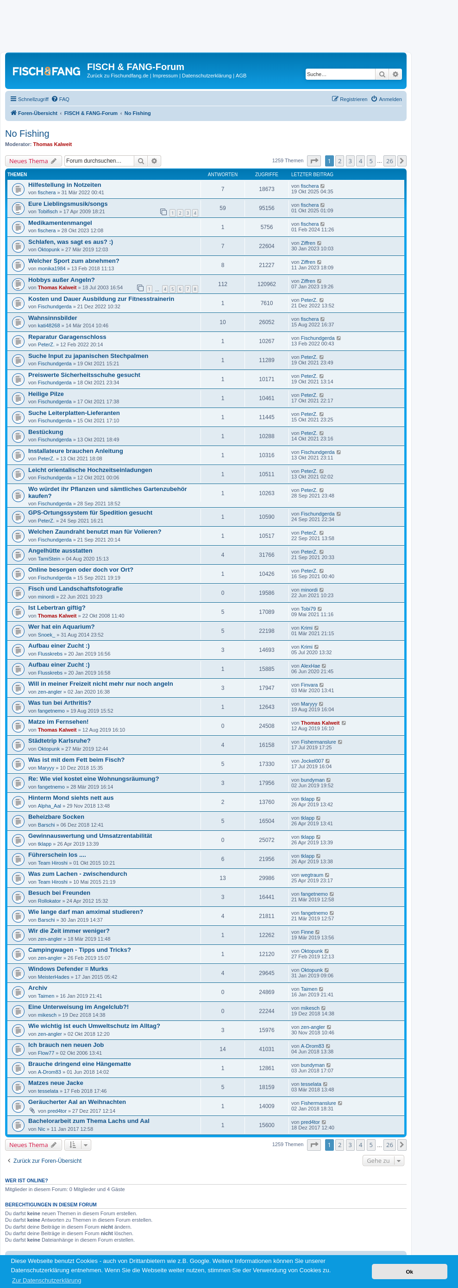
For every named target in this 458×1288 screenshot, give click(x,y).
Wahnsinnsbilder (52, 317)
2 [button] (339, 161)
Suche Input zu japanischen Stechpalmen (88, 355)
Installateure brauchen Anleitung (75, 450)
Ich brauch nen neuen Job (66, 1044)
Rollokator (49, 901)
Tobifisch (48, 211)
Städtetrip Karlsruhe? (59, 740)
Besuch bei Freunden (59, 892)
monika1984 (52, 268)
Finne (307, 932)
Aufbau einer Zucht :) (59, 645)
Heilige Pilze (46, 393)
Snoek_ (46, 635)
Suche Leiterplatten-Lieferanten (74, 412)
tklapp (307, 799)
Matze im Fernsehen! (58, 721)
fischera (47, 192)
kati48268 (49, 325)
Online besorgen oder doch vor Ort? (80, 569)
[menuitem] (60, 99)
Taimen (46, 996)
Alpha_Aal (49, 806)
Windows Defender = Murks (68, 968)
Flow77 (46, 1053)
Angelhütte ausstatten (60, 550)
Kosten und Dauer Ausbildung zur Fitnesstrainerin (101, 298)
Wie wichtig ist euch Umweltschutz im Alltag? (94, 1025)
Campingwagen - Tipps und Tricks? (79, 949)
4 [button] (360, 161)
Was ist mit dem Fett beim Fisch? (76, 759)
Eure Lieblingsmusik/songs (67, 203)
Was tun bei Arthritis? (59, 702)
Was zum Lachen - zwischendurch (77, 873)
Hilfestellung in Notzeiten (64, 184)
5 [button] (371, 161)
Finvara (309, 685)
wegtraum (312, 875)
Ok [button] (409, 1272)
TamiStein (49, 558)
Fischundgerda (55, 306)
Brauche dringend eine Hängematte (79, 1063)
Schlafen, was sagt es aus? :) (70, 241)
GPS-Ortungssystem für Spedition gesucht (90, 512)
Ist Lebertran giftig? (57, 607)
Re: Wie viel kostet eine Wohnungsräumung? (93, 778)
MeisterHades (53, 977)
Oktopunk (49, 249)
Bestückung (45, 431)
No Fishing (27, 133)
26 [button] (389, 161)
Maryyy (309, 704)
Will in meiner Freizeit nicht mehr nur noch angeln (100, 683)
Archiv (37, 987)
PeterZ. (309, 300)
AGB (241, 75)
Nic (41, 1129)
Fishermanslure (318, 742)
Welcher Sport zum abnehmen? (73, 260)
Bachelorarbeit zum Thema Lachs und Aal (89, 1120)
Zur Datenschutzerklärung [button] (47, 1280)
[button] (314, 160)
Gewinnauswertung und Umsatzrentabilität (90, 835)
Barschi (46, 825)
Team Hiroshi (53, 863)
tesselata (48, 1091)
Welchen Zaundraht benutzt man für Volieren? (94, 531)
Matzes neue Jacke (55, 1082)
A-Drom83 (312, 1046)
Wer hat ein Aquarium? (61, 626)
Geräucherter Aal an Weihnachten (77, 1101)
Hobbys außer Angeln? (61, 279)
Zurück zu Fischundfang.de (118, 75)
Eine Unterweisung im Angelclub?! (78, 1006)
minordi (46, 596)
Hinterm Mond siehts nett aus (71, 797)
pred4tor (57, 1111)
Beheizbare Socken (56, 816)
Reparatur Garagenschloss (67, 336)
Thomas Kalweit (52, 144)
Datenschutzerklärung (207, 75)
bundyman (313, 780)
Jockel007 (312, 761)
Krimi (307, 628)
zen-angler (50, 692)
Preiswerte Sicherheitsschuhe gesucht (84, 374)
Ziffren (308, 243)
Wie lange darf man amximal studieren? (85, 911)
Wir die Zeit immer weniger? (69, 930)
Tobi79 (308, 609)
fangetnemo (51, 711)
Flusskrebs (50, 654)
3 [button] (350, 161)
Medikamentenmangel (60, 222)
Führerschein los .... (57, 854)
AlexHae (310, 666)
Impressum (165, 75)
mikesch (47, 1015)
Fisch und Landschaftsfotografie (75, 588)
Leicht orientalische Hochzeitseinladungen (90, 469)
